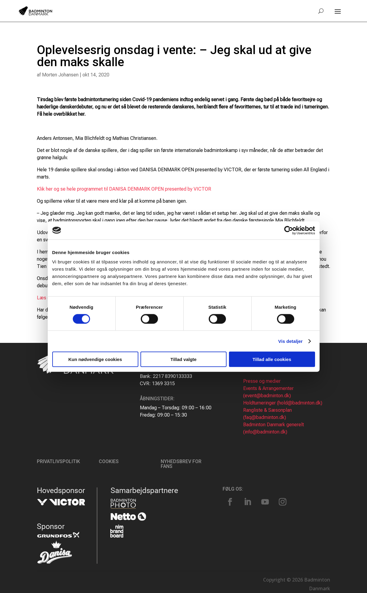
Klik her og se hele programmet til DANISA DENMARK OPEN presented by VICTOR (124, 189)
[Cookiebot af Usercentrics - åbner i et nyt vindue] (288, 230)
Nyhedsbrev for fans (181, 464)
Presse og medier (262, 381)
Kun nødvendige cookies (95, 359)
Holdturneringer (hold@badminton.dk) (282, 403)
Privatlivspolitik (58, 461)
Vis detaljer (290, 340)
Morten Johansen (60, 75)
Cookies (109, 461)
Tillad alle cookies (272, 359)
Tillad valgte (183, 359)
